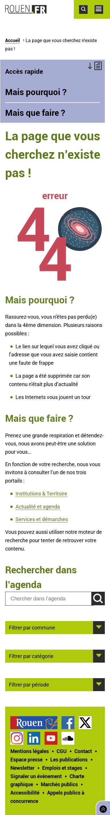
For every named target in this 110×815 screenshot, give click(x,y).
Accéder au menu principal (102, 17)
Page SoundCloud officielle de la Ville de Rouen (67, 738)
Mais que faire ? (35, 112)
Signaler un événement (36, 776)
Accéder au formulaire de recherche (86, 17)
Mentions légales (29, 751)
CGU (62, 751)
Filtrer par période (29, 684)
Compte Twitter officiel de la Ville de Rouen (85, 722)
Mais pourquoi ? (36, 92)
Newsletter (22, 767)
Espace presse (26, 759)
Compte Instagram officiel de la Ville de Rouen (16, 738)
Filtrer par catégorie (31, 655)
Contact (83, 751)
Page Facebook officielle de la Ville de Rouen (67, 722)
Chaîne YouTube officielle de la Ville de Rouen (51, 738)
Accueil (12, 40)
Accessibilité (24, 792)
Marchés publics (59, 784)
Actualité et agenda (38, 507)
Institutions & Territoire (41, 494)
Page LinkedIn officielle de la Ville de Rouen (33, 738)
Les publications (69, 759)
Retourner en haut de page (102, 807)
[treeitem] (35, 722)
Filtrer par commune (32, 627)
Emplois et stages (62, 767)
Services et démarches (42, 519)
